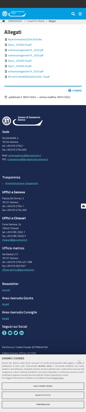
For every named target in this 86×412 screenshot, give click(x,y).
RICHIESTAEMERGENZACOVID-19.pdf (29, 76)
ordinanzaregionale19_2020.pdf (26, 50)
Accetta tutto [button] (43, 395)
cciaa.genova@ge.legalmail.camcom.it (28, 159)
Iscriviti (6, 290)
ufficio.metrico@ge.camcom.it (18, 269)
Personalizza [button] (43, 404)
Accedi (5, 304)
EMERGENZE (15, 21)
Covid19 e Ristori (36, 21)
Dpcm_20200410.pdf (20, 44)
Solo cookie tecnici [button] (43, 386)
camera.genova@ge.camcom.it (24, 155)
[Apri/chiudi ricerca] (73, 14)
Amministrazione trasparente (21, 183)
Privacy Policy (57, 378)
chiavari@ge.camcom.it (14, 239)
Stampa (75, 90)
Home (4, 21)
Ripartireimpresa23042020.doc (25, 39)
